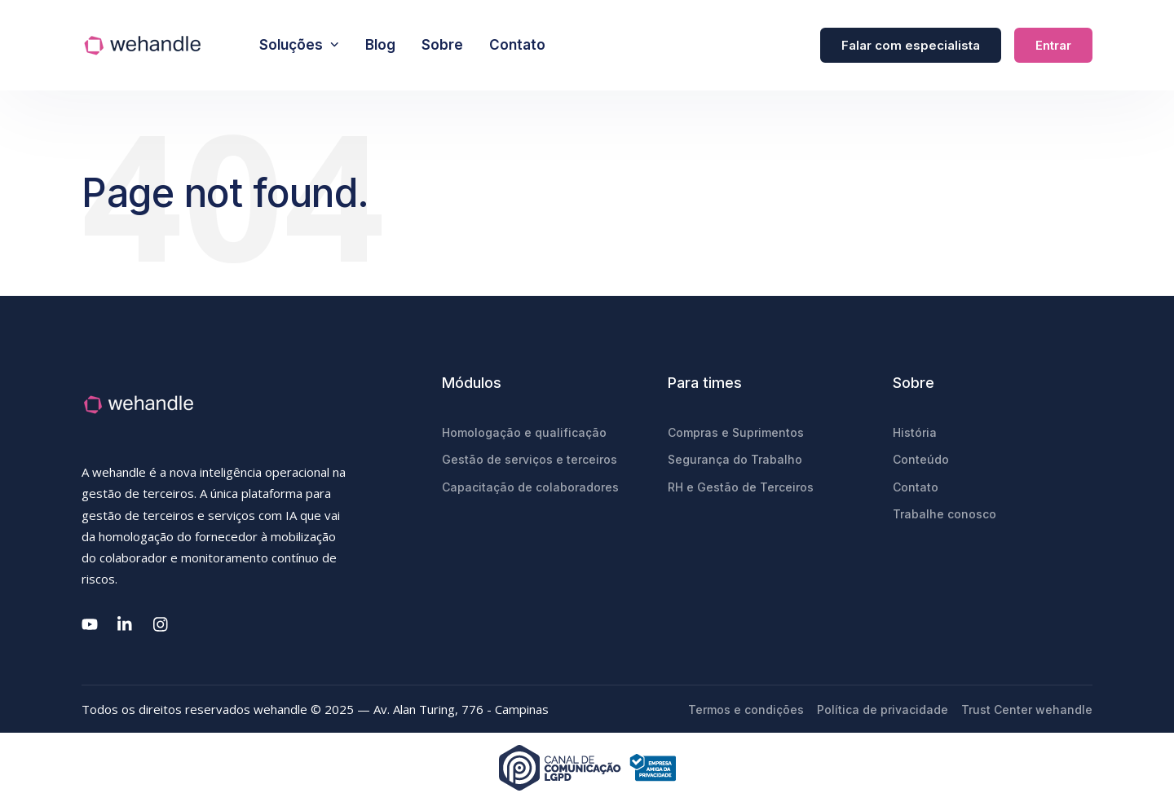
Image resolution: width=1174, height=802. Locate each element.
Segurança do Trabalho (735, 459)
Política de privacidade (882, 709)
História (915, 432)
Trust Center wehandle (1026, 709)
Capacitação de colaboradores (530, 487)
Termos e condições (746, 709)
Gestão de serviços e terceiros (529, 459)
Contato (517, 45)
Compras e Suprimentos (736, 432)
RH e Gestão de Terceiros (741, 487)
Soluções (299, 45)
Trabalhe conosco (944, 514)
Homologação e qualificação (524, 432)
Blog (380, 45)
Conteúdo (921, 459)
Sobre (442, 45)
